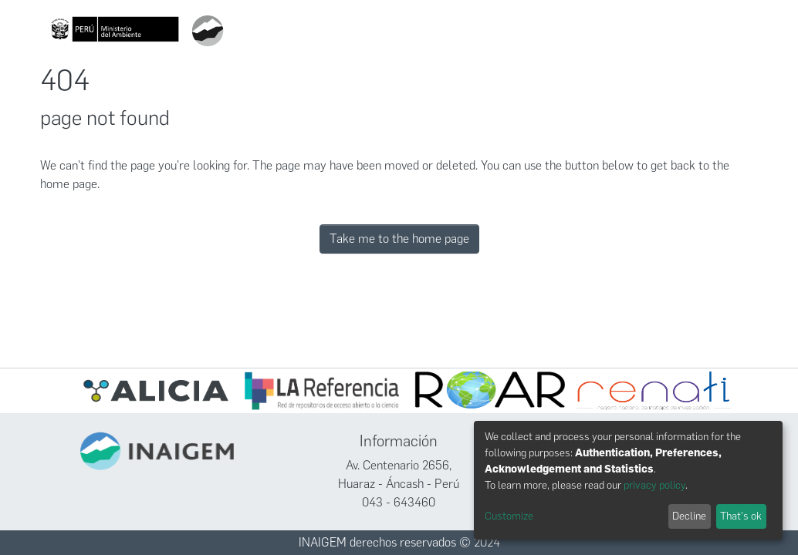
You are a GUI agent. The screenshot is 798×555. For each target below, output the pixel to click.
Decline (689, 516)
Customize (509, 516)
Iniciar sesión (708, 30)
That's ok (741, 516)
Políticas (636, 30)
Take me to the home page (399, 238)
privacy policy (654, 485)
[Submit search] (410, 31)
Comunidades (460, 30)
